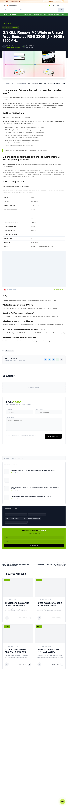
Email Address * (40, 409)
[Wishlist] (58, 5)
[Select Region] (50, 1)
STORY (24, 618)
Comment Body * (11, 417)
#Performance (9, 350)
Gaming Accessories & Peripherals (16, 514)
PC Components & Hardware (10, 27)
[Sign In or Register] (53, 5)
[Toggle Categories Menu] (11, 14)
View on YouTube (58, 289)
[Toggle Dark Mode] (62, 1)
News (8, 83)
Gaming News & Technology (37, 514)
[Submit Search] (61, 10)
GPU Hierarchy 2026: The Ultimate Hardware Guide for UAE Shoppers (17, 605)
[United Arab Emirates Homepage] (11, 5)
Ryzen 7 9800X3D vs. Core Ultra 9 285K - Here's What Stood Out (50, 605)
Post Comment (53, 436)
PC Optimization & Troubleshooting (16, 522)
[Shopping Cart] (62, 5)
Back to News (7, 23)
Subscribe (34, 545)
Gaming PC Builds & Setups (13, 518)
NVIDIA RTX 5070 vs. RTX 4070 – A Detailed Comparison (48, 652)
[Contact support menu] (62, 801)
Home (3, 83)
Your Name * (10, 409)
